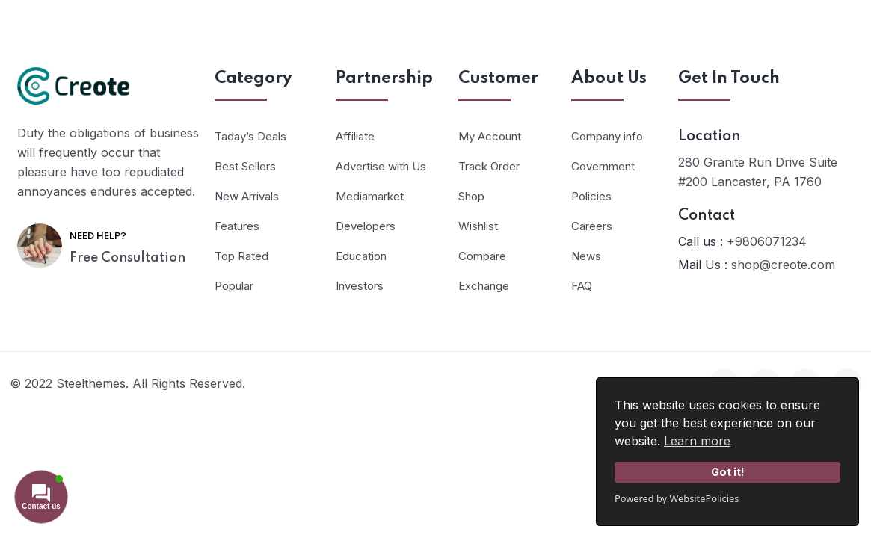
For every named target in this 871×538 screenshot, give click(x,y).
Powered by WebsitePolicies (677, 498)
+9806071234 (767, 241)
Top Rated (241, 256)
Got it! (728, 472)
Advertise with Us (381, 166)
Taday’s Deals (250, 136)
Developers (366, 226)
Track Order (489, 166)
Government (603, 166)
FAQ (581, 286)
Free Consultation (127, 258)
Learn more (697, 440)
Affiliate (355, 136)
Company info (607, 136)
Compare (482, 256)
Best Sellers (245, 166)
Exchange (483, 286)
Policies (591, 196)
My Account (489, 136)
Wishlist (478, 226)
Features (237, 226)
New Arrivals (247, 196)
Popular (234, 286)
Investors (360, 286)
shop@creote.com (783, 264)
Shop (471, 196)
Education (361, 256)
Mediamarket (370, 196)
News (586, 256)
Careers (591, 226)
